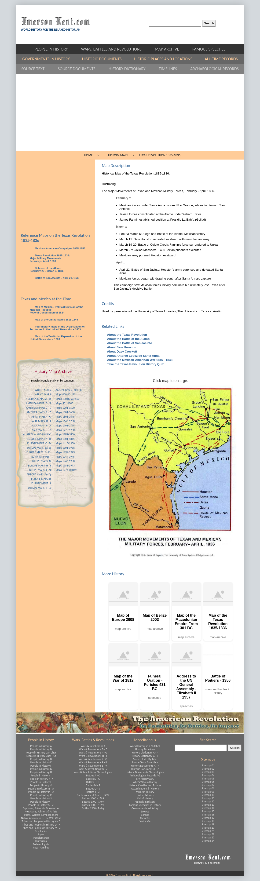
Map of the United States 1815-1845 (56, 319)
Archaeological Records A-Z (145, 775)
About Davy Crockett (121, 351)
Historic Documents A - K (145, 765)
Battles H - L (93, 782)
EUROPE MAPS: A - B (39, 438)
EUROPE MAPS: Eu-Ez (38, 452)
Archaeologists (41, 844)
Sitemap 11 (208, 798)
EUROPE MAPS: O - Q (39, 474)
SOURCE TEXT (37, 68)
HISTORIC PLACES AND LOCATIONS (167, 59)
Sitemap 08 (208, 788)
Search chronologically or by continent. (53, 380)
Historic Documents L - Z (145, 769)
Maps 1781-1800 (65, 434)
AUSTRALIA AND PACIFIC (37, 434)
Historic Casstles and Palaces (145, 785)
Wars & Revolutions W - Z (93, 769)
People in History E (41, 762)
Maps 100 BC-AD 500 (67, 398)
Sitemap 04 (208, 775)
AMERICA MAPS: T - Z (38, 412)
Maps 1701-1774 (65, 425)
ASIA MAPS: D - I (41, 421)
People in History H (41, 772)
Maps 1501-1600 (65, 412)
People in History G (41, 769)
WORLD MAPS (43, 390)
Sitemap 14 (208, 808)
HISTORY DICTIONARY (131, 68)
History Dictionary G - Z (145, 755)
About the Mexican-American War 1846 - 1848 (139, 360)
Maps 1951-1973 (65, 465)
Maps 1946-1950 (65, 461)
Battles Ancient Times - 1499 (93, 795)
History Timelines (145, 749)
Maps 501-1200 (64, 403)
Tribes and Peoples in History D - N (41, 824)
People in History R (41, 795)
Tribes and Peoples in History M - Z (41, 828)
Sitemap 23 (208, 837)
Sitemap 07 (208, 785)
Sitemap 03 (208, 772)
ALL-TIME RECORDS (221, 59)
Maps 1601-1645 (65, 416)
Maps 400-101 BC (65, 394)
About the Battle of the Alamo (128, 339)
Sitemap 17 (208, 817)
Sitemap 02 (208, 768)
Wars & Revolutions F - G (93, 752)
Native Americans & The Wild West (41, 818)
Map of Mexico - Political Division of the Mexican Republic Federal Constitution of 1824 (56, 310)
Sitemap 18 (208, 821)
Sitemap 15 (208, 811)
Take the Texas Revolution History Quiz (135, 364)
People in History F (41, 765)
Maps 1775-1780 (65, 430)
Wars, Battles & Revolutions (93, 740)
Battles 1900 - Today (93, 808)
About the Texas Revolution (126, 334)
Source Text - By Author (145, 762)
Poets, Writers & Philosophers (41, 814)
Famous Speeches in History (145, 805)
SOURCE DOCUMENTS (81, 68)
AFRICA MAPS (43, 394)
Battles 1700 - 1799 (93, 801)
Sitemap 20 (208, 827)
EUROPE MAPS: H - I (39, 465)
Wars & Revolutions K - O (93, 759)
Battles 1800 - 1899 (93, 805)
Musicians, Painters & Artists (41, 811)
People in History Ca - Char (41, 752)
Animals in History (145, 801)
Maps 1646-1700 (65, 421)
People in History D (41, 759)
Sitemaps (208, 759)
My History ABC (145, 778)
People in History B (41, 749)
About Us (145, 818)
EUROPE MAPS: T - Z (39, 487)
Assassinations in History (145, 788)
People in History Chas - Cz (41, 755)
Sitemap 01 (208, 765)
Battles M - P (93, 785)
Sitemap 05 (208, 778)
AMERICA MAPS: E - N (38, 403)
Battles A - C (93, 775)
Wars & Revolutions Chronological (93, 772)
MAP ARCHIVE (171, 49)
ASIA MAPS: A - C (41, 416)
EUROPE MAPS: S (41, 483)
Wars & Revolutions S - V (93, 765)
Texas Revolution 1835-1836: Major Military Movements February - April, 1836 (50, 258)
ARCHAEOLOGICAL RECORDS (214, 68)
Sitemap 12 (208, 801)
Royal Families (41, 847)
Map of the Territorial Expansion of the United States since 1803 (56, 338)
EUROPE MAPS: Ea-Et (39, 447)
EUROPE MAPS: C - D (39, 443)
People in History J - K (41, 778)
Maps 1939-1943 (65, 452)
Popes (40, 834)
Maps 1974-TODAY (66, 470)
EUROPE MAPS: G (41, 461)
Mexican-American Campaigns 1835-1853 (59, 248)
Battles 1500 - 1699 (93, 798)
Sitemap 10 (208, 795)
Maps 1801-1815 (65, 438)
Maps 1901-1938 (65, 447)
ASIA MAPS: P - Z (41, 430)
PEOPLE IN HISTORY (56, 49)
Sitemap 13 (208, 804)
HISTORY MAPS (118, 155)
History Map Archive (53, 371)
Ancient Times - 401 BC (68, 390)
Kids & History (145, 798)
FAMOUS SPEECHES (209, 49)
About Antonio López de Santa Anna (132, 355)
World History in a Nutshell (145, 746)
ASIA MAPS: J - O (41, 425)
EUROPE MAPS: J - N (39, 470)
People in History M (41, 785)
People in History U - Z (41, 805)
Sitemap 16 (208, 814)
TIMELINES (172, 68)
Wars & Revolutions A (93, 746)
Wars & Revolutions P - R (93, 762)
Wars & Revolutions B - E (93, 749)
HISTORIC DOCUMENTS (105, 59)
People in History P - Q (41, 792)
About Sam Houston (121, 347)
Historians (41, 841)
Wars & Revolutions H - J (93, 755)
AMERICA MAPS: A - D (38, 398)
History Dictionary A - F (145, 752)
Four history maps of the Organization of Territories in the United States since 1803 (57, 328)
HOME (88, 155)
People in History (41, 740)
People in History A (41, 746)
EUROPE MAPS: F (41, 456)
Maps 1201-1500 (65, 407)
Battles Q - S (93, 788)
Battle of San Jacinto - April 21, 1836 (56, 278)
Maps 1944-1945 (65, 456)
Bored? (145, 814)
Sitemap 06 (208, 781)
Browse (145, 811)
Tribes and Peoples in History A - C (41, 821)
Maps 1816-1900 (65, 443)
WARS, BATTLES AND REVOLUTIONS (115, 49)
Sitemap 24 (208, 840)
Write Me (145, 821)
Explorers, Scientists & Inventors (41, 808)
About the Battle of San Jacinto (129, 343)
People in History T (41, 801)
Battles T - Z (92, 792)
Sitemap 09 (208, 791)
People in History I (41, 775)
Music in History (145, 792)
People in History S (41, 798)
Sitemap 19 (208, 824)
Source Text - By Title (145, 759)
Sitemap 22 (208, 834)
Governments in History (145, 808)
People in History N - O (41, 788)
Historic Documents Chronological (145, 772)
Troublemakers (41, 837)
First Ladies (41, 831)
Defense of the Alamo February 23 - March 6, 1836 (46, 269)
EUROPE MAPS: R (41, 479)
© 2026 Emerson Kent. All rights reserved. (130, 875)
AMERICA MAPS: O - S (38, 407)
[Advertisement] (130, 116)
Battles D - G (93, 778)
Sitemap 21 (208, 831)
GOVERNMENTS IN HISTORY (49, 59)
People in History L (40, 782)
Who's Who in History (145, 782)
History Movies (145, 795)
